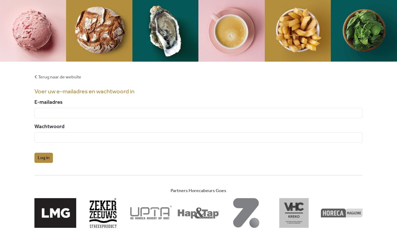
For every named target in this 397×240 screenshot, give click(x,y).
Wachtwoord (49, 126)
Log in (44, 157)
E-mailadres (48, 102)
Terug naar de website (57, 77)
